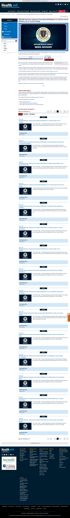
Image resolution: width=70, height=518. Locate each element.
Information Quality (55, 506)
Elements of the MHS (23, 451)
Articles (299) (26, 114)
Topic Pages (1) (32, 114)
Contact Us (21, 460)
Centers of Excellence (43, 464)
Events (5, 45)
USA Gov (32, 508)
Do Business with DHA (23, 496)
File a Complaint (22, 500)
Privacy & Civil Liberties (43, 470)
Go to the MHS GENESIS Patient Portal (24, 484)
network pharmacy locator (54, 71)
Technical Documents (62, 467)
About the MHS (11, 11)
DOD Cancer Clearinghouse (44, 451)
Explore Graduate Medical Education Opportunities (24, 498)
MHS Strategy (22, 453)
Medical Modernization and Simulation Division (34, 465)
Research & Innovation (43, 471)
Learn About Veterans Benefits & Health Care (23, 490)
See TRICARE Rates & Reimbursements (23, 493)
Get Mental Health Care (23, 494)
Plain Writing (26, 508)
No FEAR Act (18, 506)
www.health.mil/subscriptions (39, 97)
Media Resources (65, 63)
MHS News (44, 11)
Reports (60, 465)
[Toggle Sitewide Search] (66, 11)
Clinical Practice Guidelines (63, 450)
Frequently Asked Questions (63, 458)
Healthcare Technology (43, 465)
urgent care (49, 77)
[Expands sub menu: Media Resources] (2, 37)
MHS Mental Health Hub (43, 455)
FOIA (38, 506)
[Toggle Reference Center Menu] (56, 11)
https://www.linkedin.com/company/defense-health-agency (35, 104)
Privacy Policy (11, 506)
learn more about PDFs (55, 515)
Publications (61, 464)
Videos (5, 29)
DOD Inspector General (45, 506)
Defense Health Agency (23, 92)
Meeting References (62, 459)
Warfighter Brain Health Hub (44, 453)
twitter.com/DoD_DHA (27, 101)
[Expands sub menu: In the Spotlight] (2, 31)
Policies (60, 461)
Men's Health (42, 473)
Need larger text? (64, 16)
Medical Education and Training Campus (33, 462)
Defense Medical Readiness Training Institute (34, 457)
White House (39, 508)
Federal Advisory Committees (22, 455)
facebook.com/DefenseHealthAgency (32, 103)
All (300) (20, 114)
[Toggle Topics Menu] (39, 11)
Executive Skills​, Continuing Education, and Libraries (34, 460)
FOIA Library (61, 455)
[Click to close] (69, 314)
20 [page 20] (64, 111)
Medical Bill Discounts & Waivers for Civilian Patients (44, 468)
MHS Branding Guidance (23, 459)
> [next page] (67, 111)
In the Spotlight (7, 31)
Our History (21, 457)
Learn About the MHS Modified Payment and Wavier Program (23, 487)
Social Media (7, 34)
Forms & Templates (62, 456)
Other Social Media (49, 59)
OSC (44, 508)
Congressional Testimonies (63, 451)
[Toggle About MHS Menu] (14, 11)
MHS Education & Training (22, 11)
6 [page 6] (60, 111)
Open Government (63, 506)
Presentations (61, 462)
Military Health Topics (34, 11)
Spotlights (5, 48)
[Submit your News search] (16, 40)
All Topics (41, 450)
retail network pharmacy (64, 67)
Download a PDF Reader (46, 515)
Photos (5, 26)
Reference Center (52, 11)
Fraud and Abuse (25, 506)
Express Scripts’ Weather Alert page (34, 83)
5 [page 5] (57, 111)
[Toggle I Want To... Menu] (64, 11)
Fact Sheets (61, 453)
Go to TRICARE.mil (23, 479)
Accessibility (33, 506)
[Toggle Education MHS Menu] (28, 11)
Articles (5, 23)
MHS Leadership (22, 450)
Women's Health (42, 474)
